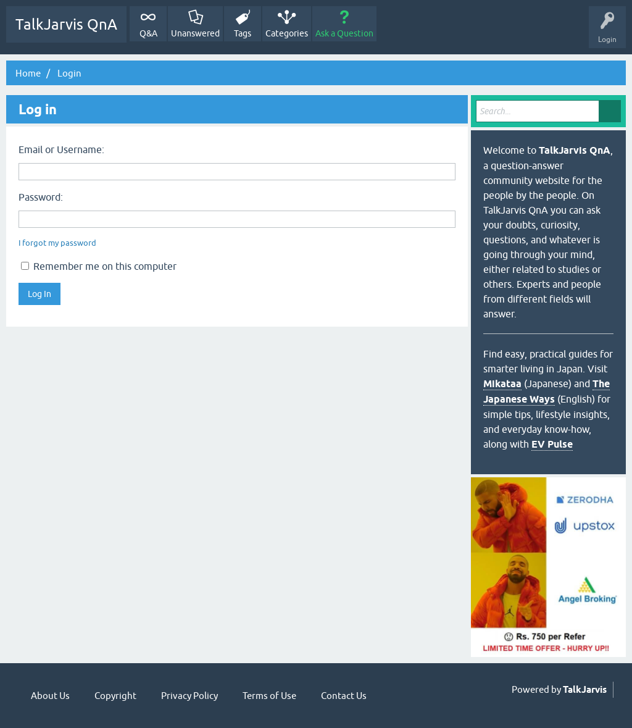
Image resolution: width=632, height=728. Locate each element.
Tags (242, 33)
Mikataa (502, 384)
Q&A (148, 33)
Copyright (115, 695)
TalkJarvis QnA (66, 24)
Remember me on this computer (99, 266)
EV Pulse (552, 444)
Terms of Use (269, 695)
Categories (286, 33)
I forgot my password (57, 243)
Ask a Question (344, 33)
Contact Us (344, 695)
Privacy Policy (189, 695)
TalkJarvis (585, 689)
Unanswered (195, 33)
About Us (50, 695)
